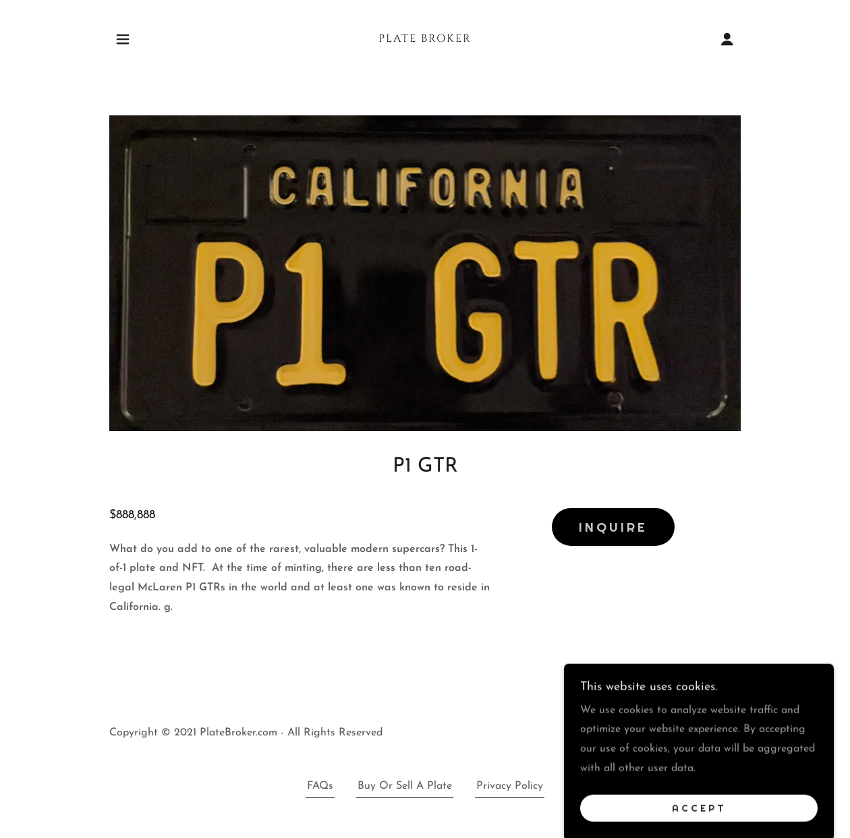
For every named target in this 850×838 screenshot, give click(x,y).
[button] (122, 39)
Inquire (613, 527)
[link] (425, 39)
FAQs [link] (320, 786)
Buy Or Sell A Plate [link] (405, 786)
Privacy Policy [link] (509, 786)
